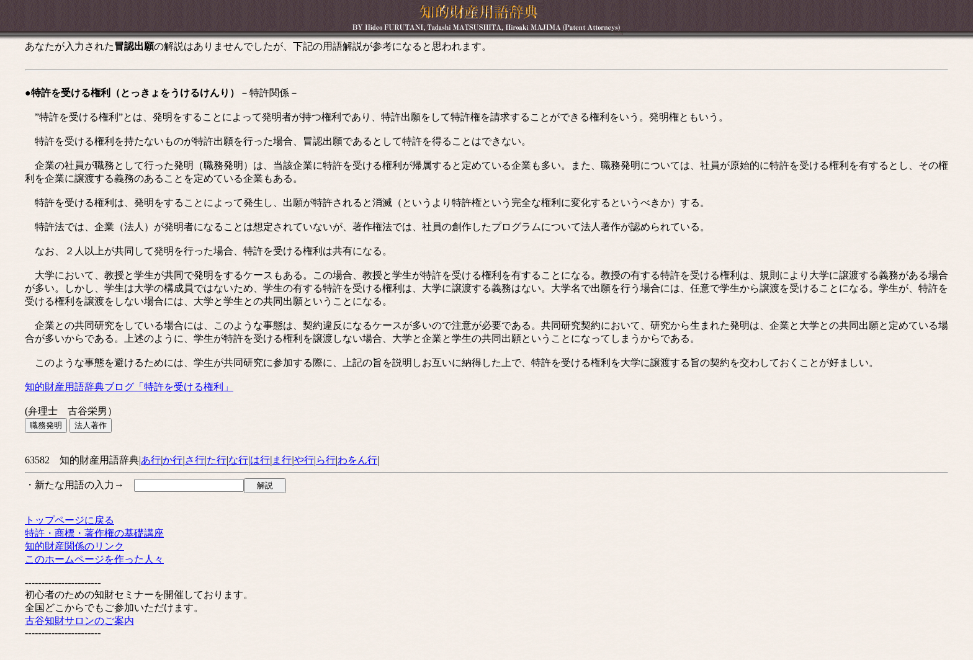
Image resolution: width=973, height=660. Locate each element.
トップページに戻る (69, 520)
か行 (172, 460)
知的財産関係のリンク (74, 546)
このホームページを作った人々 (94, 559)
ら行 (326, 460)
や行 (304, 460)
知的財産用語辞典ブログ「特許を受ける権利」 (129, 386)
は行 (260, 460)
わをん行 (357, 460)
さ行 (195, 460)
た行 (216, 460)
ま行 (282, 460)
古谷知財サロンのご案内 (79, 620)
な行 (238, 460)
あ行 (151, 460)
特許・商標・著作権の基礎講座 (94, 533)
